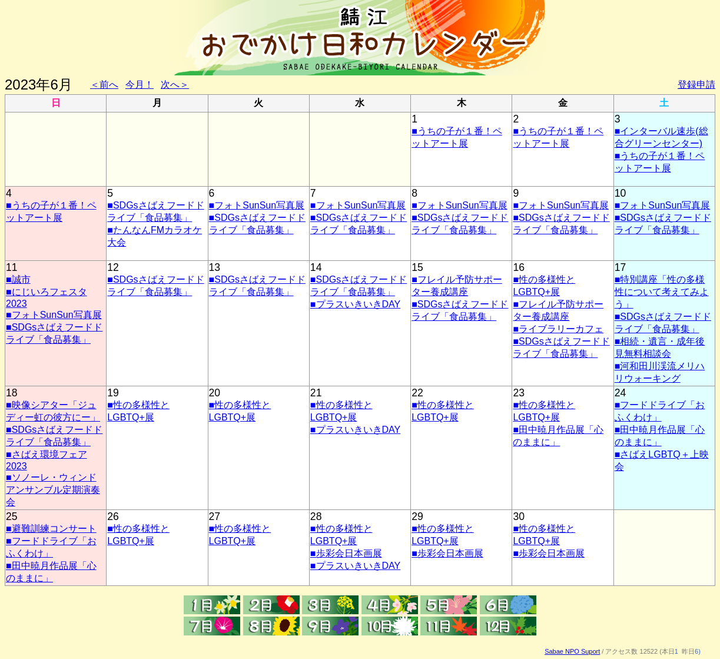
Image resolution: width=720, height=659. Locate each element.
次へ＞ (175, 85)
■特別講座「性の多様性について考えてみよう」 (662, 291)
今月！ (139, 85)
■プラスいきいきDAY (355, 304)
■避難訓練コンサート (51, 529)
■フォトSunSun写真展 (257, 205)
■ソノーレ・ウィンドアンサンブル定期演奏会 (53, 489)
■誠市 (18, 279)
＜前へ (104, 85)
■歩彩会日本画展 (346, 553)
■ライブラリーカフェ (558, 329)
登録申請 (696, 85)
